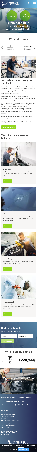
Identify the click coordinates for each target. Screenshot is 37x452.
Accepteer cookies (23, 449)
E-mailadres (22, 336)
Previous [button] (2, 47)
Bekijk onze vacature (9, 127)
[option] (9, 47)
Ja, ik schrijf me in (8, 341)
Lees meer (7, 181)
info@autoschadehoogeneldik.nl (10, 420)
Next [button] (35, 47)
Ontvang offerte (25, 15)
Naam (4, 336)
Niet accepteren (13, 449)
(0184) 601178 (5, 418)
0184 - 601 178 (30, 2)
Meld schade (12, 15)
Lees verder (21, 447)
